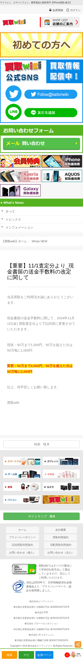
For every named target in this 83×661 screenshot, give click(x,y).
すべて (10, 211)
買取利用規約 (61, 537)
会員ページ (44, 655)
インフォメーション (19, 227)
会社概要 (60, 529)
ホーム (22, 529)
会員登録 (56, 10)
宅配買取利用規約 (60, 544)
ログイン (73, 10)
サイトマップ (41, 516)
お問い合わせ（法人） (60, 552)
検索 (9, 655)
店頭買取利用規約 (22, 544)
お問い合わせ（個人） (22, 552)
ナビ (26, 655)
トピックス (13, 219)
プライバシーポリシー (22, 537)
